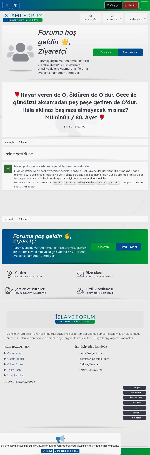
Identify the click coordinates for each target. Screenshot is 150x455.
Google (136, 387)
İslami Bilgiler (15, 375)
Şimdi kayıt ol (130, 52)
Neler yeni (135, 19)
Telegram (136, 417)
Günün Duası (15, 364)
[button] (15, 5)
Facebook (136, 392)
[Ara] (144, 5)
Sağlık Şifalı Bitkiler (24, 186)
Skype (136, 412)
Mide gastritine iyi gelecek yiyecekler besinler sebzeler (52, 166)
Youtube (136, 402)
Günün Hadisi (15, 358)
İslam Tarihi (14, 370)
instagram (136, 397)
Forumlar (112, 19)
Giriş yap (105, 52)
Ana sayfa (90, 19)
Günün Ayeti (14, 353)
